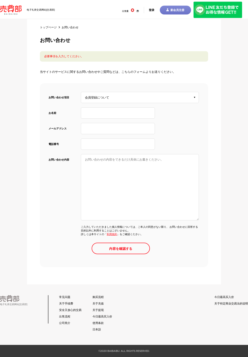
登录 (151, 10)
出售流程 (64, 316)
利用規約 (112, 234)
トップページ (48, 27)
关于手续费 (66, 303)
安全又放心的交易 (70, 310)
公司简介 (64, 323)
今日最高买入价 (102, 316)
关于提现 (98, 310)
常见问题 (64, 297)
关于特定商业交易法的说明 (231, 303)
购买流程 (98, 297)
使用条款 (98, 323)
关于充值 (98, 303)
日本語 (97, 329)
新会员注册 (175, 10)
